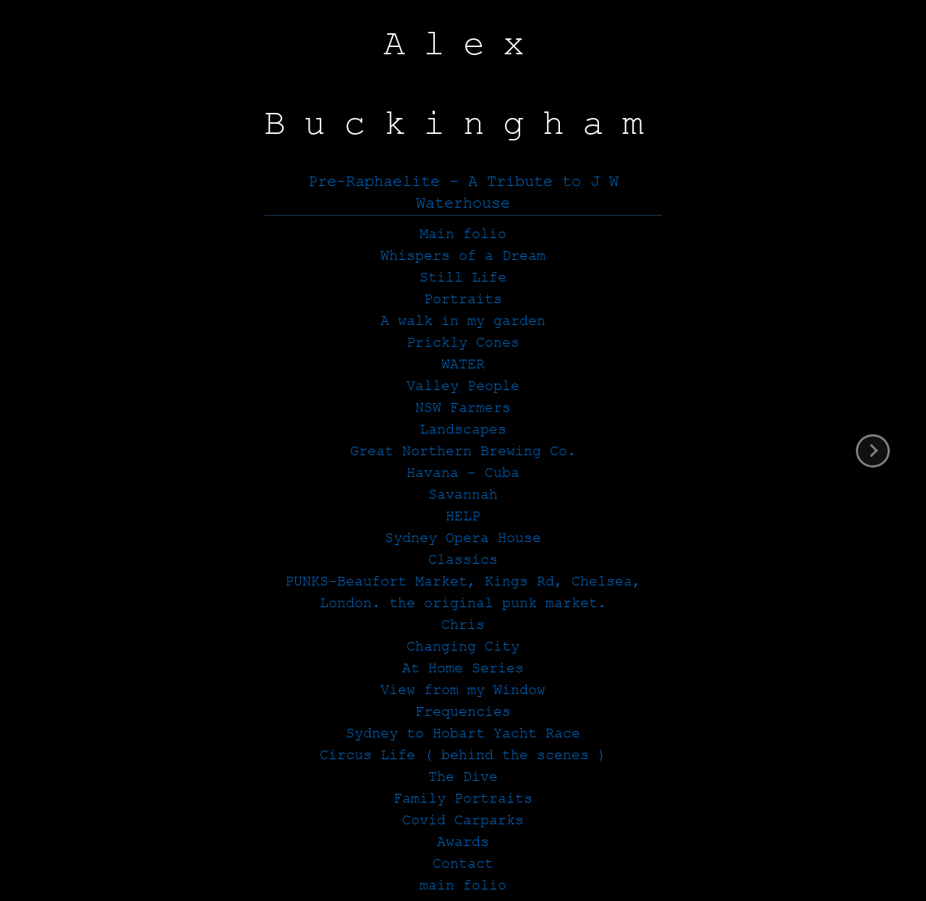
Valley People (463, 386)
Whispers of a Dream (463, 256)
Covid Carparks (463, 820)
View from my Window (463, 690)
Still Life (463, 277)
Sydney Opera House (463, 538)
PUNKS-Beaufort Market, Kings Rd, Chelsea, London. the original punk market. (463, 592)
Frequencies (463, 711)
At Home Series (463, 668)
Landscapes (463, 429)
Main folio (463, 234)
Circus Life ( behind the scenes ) (463, 755)
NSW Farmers (463, 407)
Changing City (463, 646)
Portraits (463, 299)
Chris (463, 625)
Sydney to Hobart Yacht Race (463, 733)
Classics (463, 559)
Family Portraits (463, 798)
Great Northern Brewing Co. (463, 451)
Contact (463, 863)
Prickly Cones (463, 342)
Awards (463, 842)
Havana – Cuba (463, 473)
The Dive (463, 777)
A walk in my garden (463, 321)
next (873, 451)
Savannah (463, 494)
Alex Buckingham (463, 84)
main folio (463, 885)
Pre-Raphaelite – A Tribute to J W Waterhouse (463, 193)
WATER (463, 364)
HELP (463, 516)
